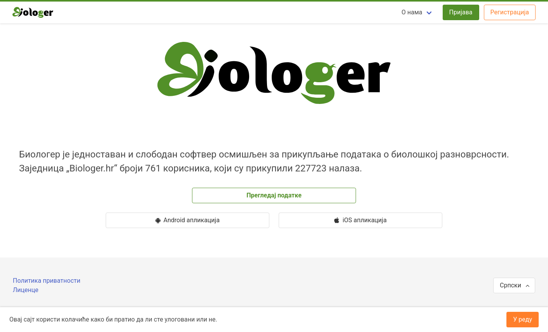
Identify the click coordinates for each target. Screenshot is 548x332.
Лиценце (25, 290)
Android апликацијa (187, 220)
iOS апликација (360, 220)
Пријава (461, 12)
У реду (522, 319)
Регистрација (509, 12)
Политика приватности (46, 280)
